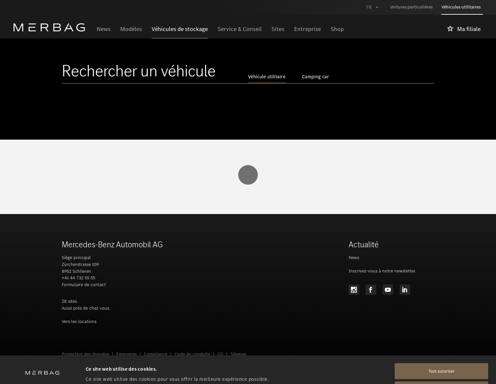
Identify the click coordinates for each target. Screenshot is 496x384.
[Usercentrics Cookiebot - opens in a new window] (42, 371)
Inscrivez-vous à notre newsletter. (382, 271)
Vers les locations (79, 321)
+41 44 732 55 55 (78, 278)
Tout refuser (441, 363)
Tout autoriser (441, 345)
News (354, 257)
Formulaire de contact (84, 285)
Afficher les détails (107, 371)
